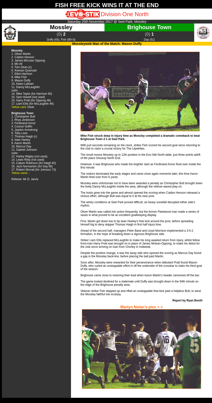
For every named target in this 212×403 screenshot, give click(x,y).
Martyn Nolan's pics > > (141, 307)
